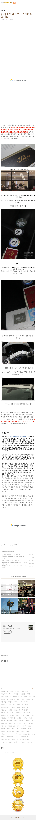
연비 (16, 721)
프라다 (19, 726)
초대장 (19, 718)
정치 (10, 694)
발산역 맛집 (25, 710)
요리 (19, 707)
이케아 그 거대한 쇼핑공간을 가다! (9, 560)
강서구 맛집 (16, 729)
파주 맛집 (19, 713)
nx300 (31, 718)
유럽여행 (12, 699)
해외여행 (4, 726)
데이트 (12, 715)
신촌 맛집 (29, 731)
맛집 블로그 (5, 713)
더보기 (32, 688)
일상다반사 (4, 710)
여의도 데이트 (25, 702)
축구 (29, 694)
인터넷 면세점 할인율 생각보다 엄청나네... (11, 555)
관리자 (23, 817)
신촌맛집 (22, 694)
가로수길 (17, 691)
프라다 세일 (5, 707)
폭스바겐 (4, 702)
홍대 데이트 (5, 715)
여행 (11, 691)
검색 (33, 752)
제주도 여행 (30, 721)
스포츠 (19, 723)
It (10, 696)
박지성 (31, 723)
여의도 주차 (12, 704)
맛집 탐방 (12, 707)
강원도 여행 (5, 696)
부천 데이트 (27, 713)
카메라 (12, 713)
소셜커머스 (32, 726)
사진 (33, 715)
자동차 (10, 702)
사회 (25, 726)
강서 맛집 (15, 739)
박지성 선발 (24, 696)
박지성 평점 (5, 699)
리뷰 (27, 704)
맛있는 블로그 (7, 626)
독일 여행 (25, 691)
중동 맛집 (10, 737)
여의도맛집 (12, 718)
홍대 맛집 (30, 742)
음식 (30, 729)
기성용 (3, 721)
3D (11, 742)
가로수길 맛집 (25, 737)
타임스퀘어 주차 (6, 739)
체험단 (16, 694)
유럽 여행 (4, 694)
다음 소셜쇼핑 (20, 715)
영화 (23, 731)
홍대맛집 (12, 723)
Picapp (10, 721)
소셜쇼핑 (17, 710)
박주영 (25, 718)
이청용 (3, 731)
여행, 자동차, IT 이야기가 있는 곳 (11, 628)
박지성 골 (32, 696)
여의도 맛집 (5, 691)
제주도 (17, 737)
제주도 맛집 (22, 742)
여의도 (3, 737)
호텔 (9, 729)
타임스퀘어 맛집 (27, 707)
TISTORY (18, 817)
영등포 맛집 (30, 699)
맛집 (11, 710)
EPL (34, 734)
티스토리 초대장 (24, 739)
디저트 (17, 702)
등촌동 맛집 (12, 726)
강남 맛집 (20, 704)
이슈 (28, 715)
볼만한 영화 (21, 699)
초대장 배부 (11, 731)
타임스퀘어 (4, 723)
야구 (18, 731)
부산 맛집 (18, 734)
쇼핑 (15, 742)
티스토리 (16, 696)
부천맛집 (24, 729)
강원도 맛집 (27, 734)
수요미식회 (4, 742)
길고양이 (4, 734)
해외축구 (22, 721)
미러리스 (11, 734)
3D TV (25, 723)
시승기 (3, 729)
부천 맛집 (4, 704)
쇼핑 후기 (4, 551)
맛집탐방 (4, 718)
